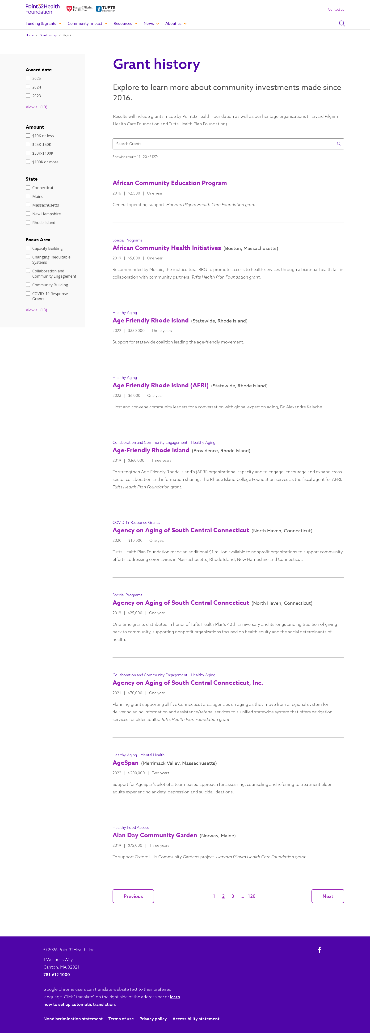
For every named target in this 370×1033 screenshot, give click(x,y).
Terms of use (121, 1018)
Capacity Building (44, 248)
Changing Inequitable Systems (48, 259)
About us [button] (176, 23)
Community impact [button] (87, 23)
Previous (133, 896)
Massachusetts (42, 205)
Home (30, 35)
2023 (33, 95)
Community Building (47, 285)
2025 (33, 78)
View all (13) (36, 310)
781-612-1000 (56, 974)
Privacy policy (153, 1018)
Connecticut (39, 187)
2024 (33, 87)
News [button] (151, 23)
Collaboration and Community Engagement (51, 273)
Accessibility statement (195, 1018)
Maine (34, 196)
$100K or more (42, 162)
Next (328, 896)
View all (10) (36, 107)
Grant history (48, 35)
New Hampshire (43, 213)
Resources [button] (125, 23)
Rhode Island (40, 222)
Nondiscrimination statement (73, 1018)
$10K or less (40, 135)
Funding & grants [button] (43, 23)
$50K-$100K (39, 153)
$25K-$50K (38, 144)
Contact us (336, 9)
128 (252, 896)
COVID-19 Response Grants (47, 296)
